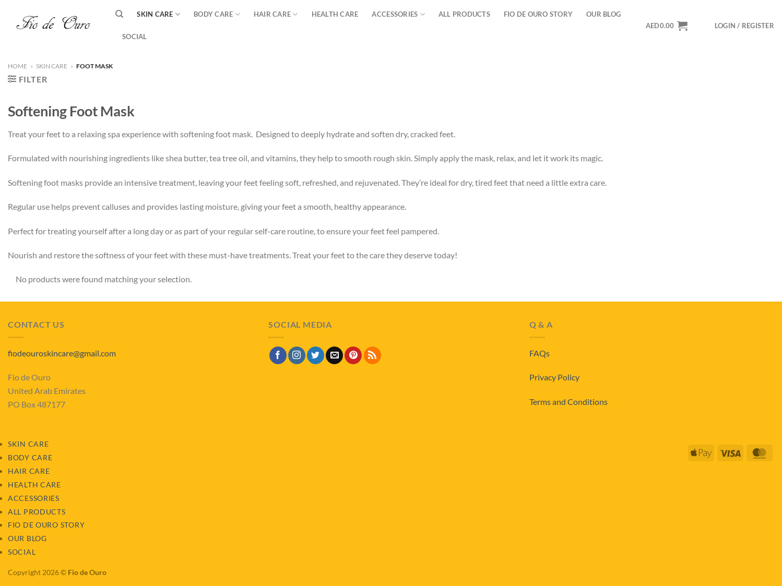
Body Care (217, 14)
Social (134, 36)
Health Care (335, 14)
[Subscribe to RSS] (372, 355)
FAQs (539, 353)
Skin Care (158, 14)
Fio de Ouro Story (538, 14)
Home (17, 66)
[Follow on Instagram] (296, 355)
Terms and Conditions (568, 401)
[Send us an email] (334, 355)
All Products (464, 14)
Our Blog (603, 14)
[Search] (119, 14)
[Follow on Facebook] (278, 355)
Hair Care (276, 14)
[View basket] (667, 25)
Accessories (398, 14)
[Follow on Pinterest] (353, 355)
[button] (744, 26)
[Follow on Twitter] (315, 355)
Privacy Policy (554, 377)
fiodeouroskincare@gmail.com (62, 353)
